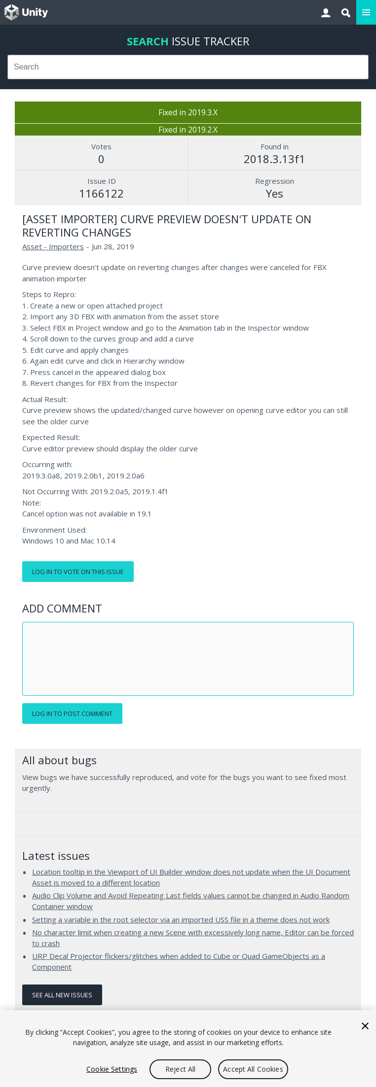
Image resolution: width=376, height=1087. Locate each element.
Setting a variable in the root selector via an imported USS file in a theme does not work (181, 919)
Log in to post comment (72, 713)
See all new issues (62, 994)
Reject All (180, 1069)
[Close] (365, 1026)
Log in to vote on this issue (78, 571)
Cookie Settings (111, 1069)
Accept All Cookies (253, 1069)
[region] (188, 1048)
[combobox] (188, 67)
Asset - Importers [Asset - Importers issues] (53, 246)
